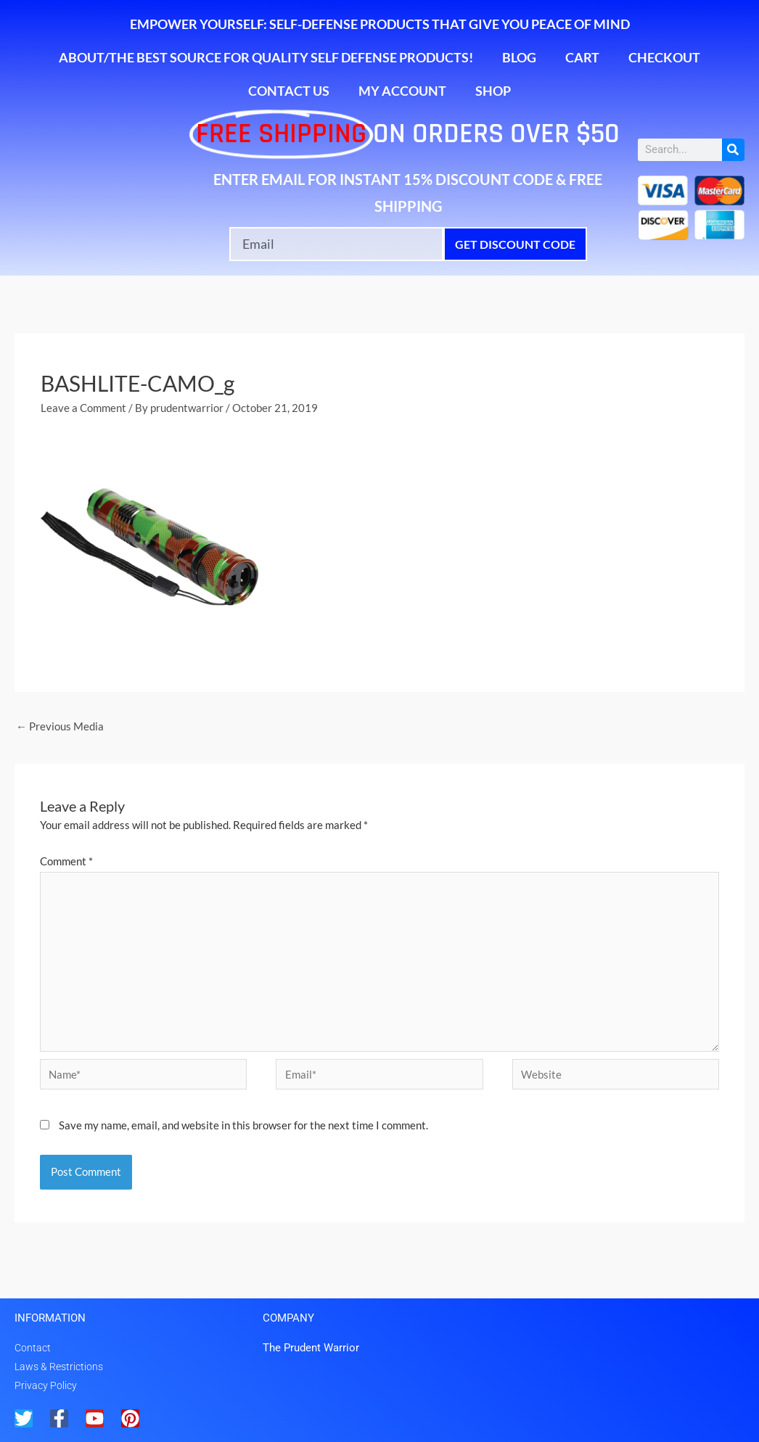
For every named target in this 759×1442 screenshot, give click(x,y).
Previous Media (60, 726)
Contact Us (288, 91)
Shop (493, 91)
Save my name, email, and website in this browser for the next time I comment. (243, 1125)
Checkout (664, 57)
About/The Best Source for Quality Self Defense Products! (266, 57)
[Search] (733, 150)
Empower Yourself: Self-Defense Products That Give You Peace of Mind (380, 24)
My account (402, 91)
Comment (66, 861)
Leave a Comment (83, 407)
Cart (582, 57)
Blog (519, 57)
